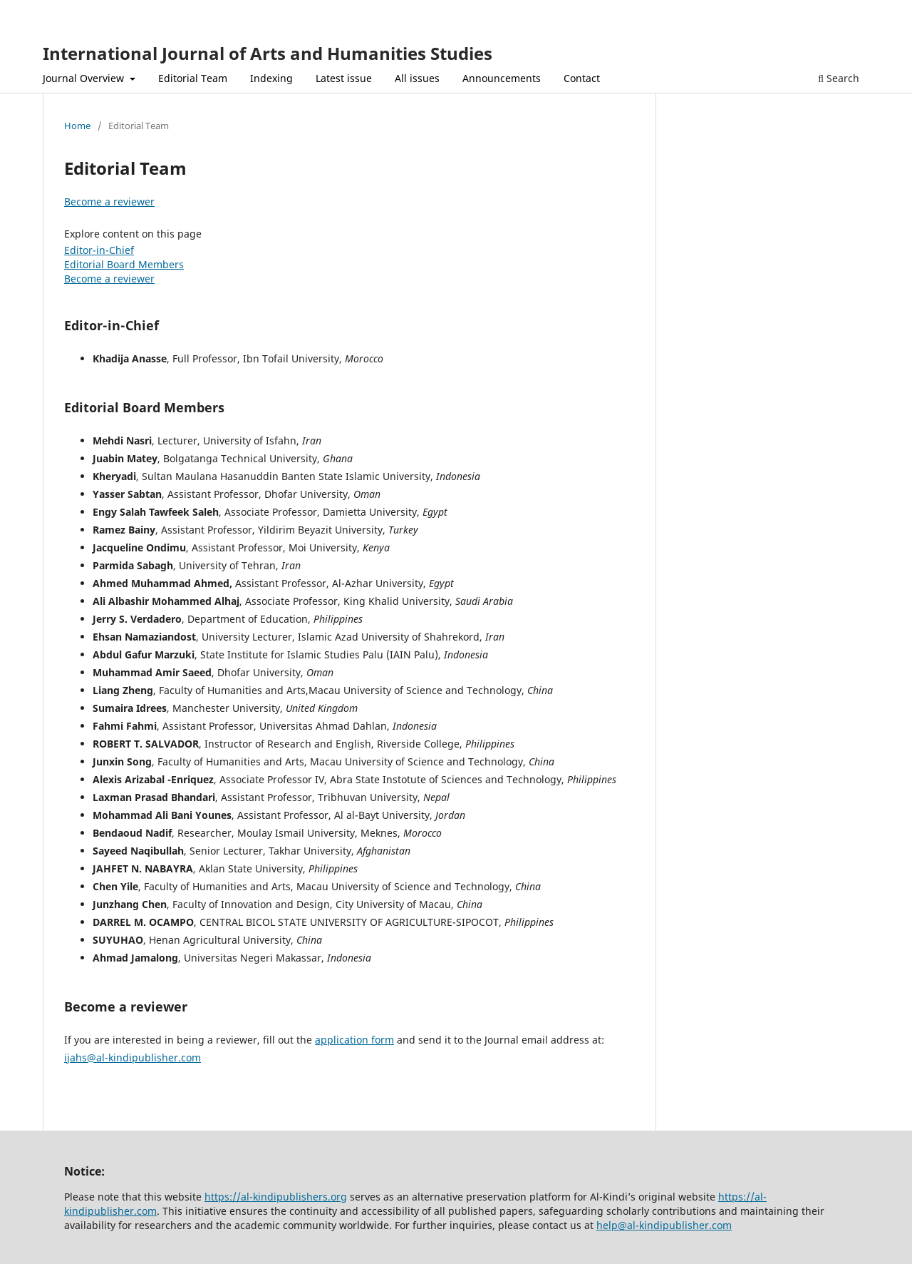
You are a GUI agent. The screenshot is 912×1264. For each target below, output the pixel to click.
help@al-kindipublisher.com (664, 1225)
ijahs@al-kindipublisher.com (132, 1057)
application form (354, 1039)
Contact (582, 78)
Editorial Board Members (124, 264)
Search (838, 78)
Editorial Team (192, 78)
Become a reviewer (109, 201)
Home (77, 125)
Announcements (501, 78)
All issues (417, 78)
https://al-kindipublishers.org (275, 1196)
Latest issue (344, 78)
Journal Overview (85, 78)
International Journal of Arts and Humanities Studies (267, 53)
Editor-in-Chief (99, 250)
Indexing (271, 78)
